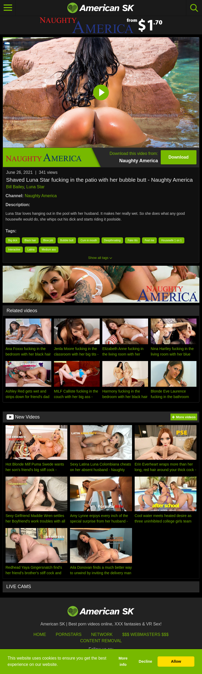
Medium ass (49, 249)
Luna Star (35, 187)
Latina (30, 249)
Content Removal (101, 641)
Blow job (48, 240)
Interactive (14, 249)
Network (102, 634)
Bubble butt (67, 240)
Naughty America (41, 196)
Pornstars (69, 634)
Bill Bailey (15, 187)
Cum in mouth (88, 240)
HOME (39, 634)
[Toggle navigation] (8, 8)
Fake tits (133, 240)
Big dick (12, 240)
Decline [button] (145, 661)
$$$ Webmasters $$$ (145, 634)
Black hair (30, 240)
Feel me (149, 240)
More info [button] (123, 661)
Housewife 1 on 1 (171, 240)
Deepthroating (112, 240)
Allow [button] (176, 661)
